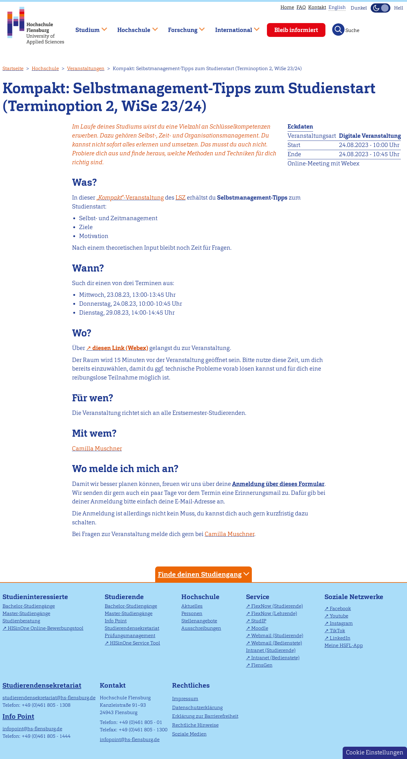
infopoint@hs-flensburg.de (32, 728)
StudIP (258, 621)
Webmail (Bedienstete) (276, 643)
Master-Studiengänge (26, 613)
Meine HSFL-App (343, 645)
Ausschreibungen (201, 628)
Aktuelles (192, 606)
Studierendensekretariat (132, 628)
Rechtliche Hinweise (195, 725)
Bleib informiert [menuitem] (296, 30)
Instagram (341, 623)
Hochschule (45, 68)
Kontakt (317, 7)
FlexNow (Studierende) (277, 606)
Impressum (185, 698)
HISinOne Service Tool (135, 643)
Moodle (259, 628)
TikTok (337, 630)
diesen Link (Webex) (120, 348)
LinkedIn (340, 638)
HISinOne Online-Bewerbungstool (45, 628)
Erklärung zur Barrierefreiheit (205, 716)
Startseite (12, 68)
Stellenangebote (199, 621)
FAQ (301, 7)
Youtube (339, 616)
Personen (191, 613)
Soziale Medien (189, 734)
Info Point (116, 621)
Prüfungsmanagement (130, 635)
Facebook (340, 608)
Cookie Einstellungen (374, 752)
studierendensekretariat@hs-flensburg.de (48, 697)
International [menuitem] (233, 27)
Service (257, 596)
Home (287, 7)
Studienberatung (21, 621)
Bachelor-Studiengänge (28, 606)
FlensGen (261, 665)
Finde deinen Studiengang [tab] (204, 574)
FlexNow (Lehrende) (274, 613)
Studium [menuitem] (86, 27)
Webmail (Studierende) (277, 635)
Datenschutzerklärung (197, 707)
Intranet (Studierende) (271, 650)
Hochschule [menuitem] (133, 27)
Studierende (124, 596)
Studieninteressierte (35, 596)
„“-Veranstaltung (130, 197)
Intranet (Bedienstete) (275, 657)
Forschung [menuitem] (182, 27)
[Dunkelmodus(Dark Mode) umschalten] (380, 8)
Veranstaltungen (85, 68)
